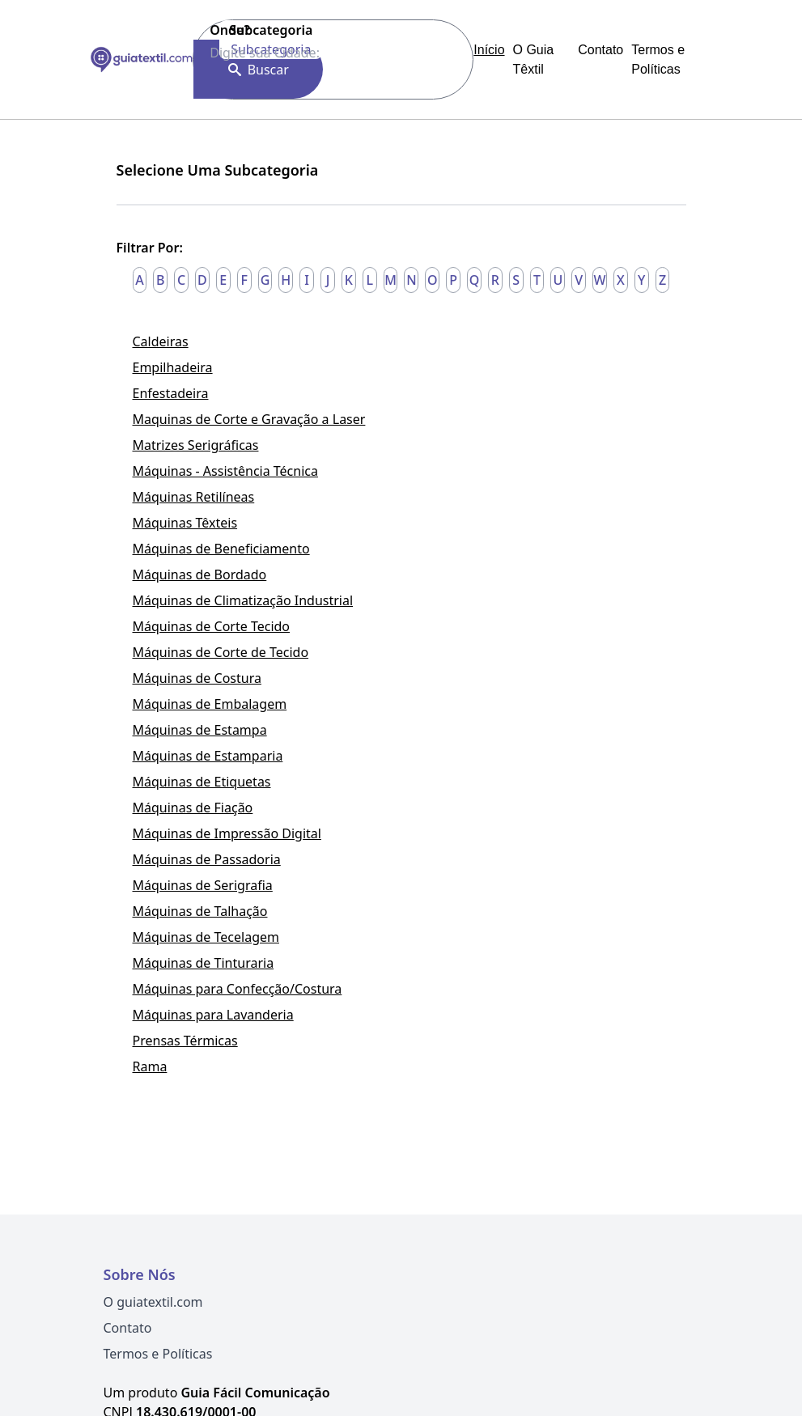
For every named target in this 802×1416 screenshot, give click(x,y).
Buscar (258, 69)
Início (488, 50)
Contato (600, 50)
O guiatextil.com (153, 1302)
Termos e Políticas (158, 1354)
